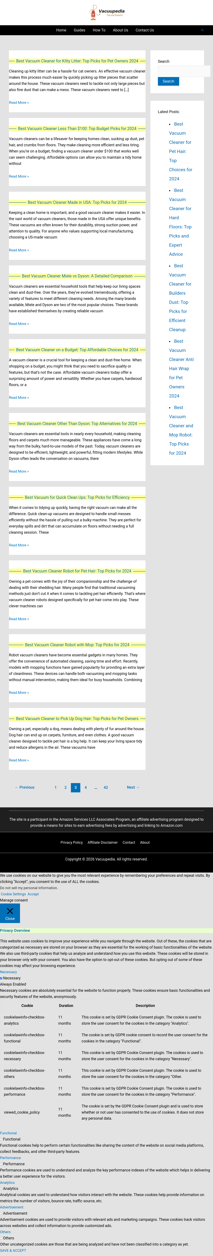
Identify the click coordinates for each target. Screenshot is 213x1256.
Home (61, 30)
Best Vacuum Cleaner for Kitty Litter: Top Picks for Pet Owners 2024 (77, 61)
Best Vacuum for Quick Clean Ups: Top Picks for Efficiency (77, 498)
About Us (120, 30)
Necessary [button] (9, 974)
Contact (129, 844)
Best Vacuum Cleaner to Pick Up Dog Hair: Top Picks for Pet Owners (77, 720)
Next (133, 789)
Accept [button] (34, 896)
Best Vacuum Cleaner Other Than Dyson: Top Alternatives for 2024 (77, 424)
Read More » (19, 103)
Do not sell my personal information (29, 890)
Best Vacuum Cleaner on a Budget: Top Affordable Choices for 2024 (77, 350)
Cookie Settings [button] (14, 896)
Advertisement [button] (12, 1209)
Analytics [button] (7, 1185)
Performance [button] (11, 1160)
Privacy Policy (72, 844)
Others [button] (5, 1234)
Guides (79, 30)
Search (163, 61)
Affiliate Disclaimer (103, 844)
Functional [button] (8, 1135)
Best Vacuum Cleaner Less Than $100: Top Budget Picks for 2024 (77, 128)
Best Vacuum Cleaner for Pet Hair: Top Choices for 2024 (180, 152)
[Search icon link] (202, 30)
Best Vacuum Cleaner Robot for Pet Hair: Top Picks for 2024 (77, 572)
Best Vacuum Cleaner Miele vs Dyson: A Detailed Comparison (77, 276)
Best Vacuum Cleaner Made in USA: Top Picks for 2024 (77, 202)
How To (99, 30)
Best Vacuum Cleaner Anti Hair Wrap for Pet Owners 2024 (181, 369)
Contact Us (145, 30)
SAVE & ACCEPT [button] (13, 1253)
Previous (25, 789)
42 (106, 789)
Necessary (12, 980)
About (144, 844)
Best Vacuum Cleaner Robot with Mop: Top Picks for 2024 (77, 646)
